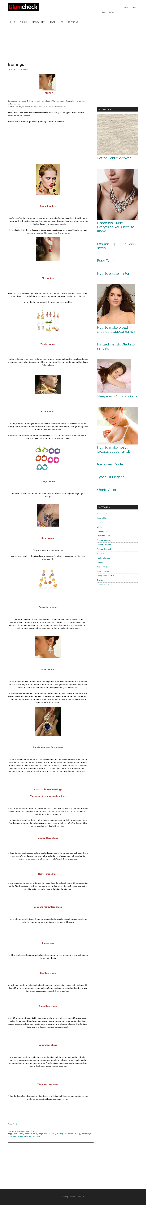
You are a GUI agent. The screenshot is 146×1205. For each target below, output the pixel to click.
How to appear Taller (113, 273)
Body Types (106, 261)
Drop (45, 1134)
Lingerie (100, 562)
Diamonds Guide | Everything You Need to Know (115, 227)
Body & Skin (102, 518)
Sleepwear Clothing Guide (117, 396)
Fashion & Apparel (104, 540)
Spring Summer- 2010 (105, 576)
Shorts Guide (107, 490)
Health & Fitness (103, 558)
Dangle (40, 1134)
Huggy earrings (13, 1136)
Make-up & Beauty (32, 1131)
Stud (38, 1136)
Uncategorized (103, 585)
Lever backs (24, 1136)
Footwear (100, 553)
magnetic (32, 1136)
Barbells (20, 1134)
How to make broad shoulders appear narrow (116, 329)
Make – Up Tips (103, 567)
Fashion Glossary (104, 545)
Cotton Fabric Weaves (114, 158)
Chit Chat (100, 522)
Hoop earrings (86, 1134)
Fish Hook (67, 1134)
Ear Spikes (51, 1134)
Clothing (100, 527)
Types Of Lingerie (111, 477)
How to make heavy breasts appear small (113, 449)
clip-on (35, 1134)
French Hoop (75, 1134)
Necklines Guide (110, 464)
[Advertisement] (51, 46)
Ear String (59, 1134)
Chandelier (28, 1134)
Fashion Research (104, 549)
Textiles (100, 580)
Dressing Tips (102, 531)
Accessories (21, 1131)
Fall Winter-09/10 (104, 536)
